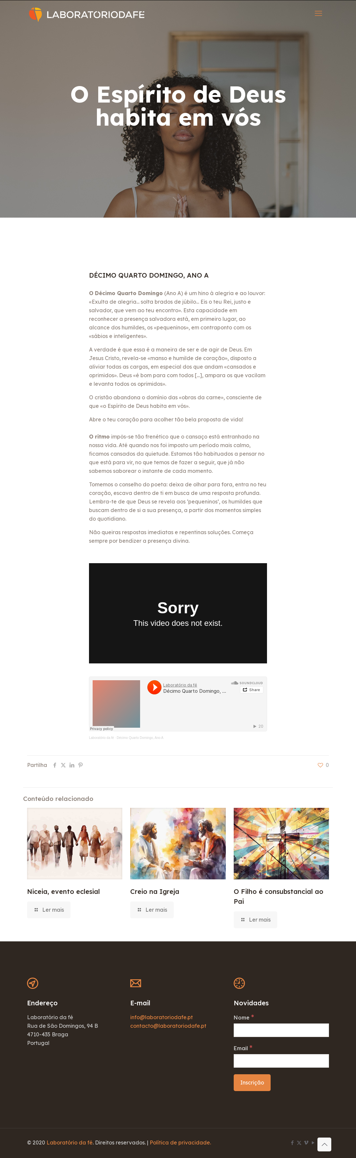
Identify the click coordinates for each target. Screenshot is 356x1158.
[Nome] (281, 1030)
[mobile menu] (318, 13)
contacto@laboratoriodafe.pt (168, 1025)
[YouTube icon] (313, 1143)
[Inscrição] (252, 1082)
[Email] (281, 1061)
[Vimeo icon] (306, 1143)
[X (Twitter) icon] (299, 1143)
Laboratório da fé (101, 738)
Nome (244, 1017)
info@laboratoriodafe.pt (161, 1017)
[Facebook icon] (292, 1143)
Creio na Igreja (154, 891)
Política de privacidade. (180, 1142)
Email (243, 1048)
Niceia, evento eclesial (63, 891)
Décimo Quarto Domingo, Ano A (140, 738)
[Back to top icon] (324, 1144)
